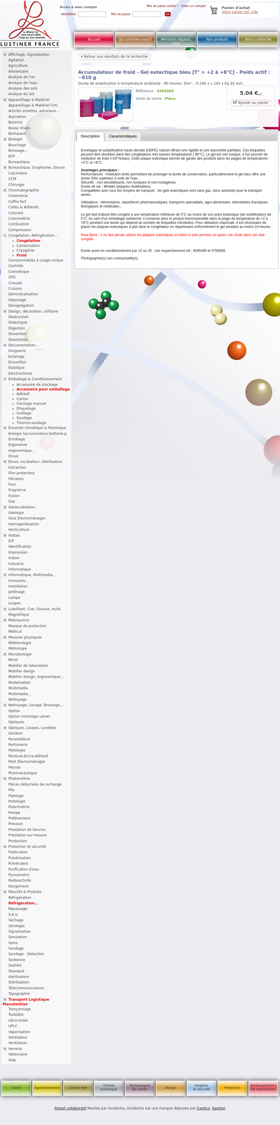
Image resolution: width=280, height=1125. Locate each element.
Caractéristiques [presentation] (123, 136)
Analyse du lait (21, 94)
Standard (16, 971)
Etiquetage (26, 409)
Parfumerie (18, 745)
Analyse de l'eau (22, 83)
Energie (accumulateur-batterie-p (37, 434)
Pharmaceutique (22, 773)
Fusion (14, 496)
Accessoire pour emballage (43, 389)
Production (17, 841)
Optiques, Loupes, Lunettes (32, 728)
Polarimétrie (19, 807)
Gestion (218, 1108)
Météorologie (19, 643)
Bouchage (17, 145)
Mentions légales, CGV (176, 41)
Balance (15, 122)
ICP (11, 541)
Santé (16, 1088)
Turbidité (16, 1015)
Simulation (17, 937)
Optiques (16, 722)
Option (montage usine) (29, 716)
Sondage (16, 948)
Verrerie (15, 1049)
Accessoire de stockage (37, 385)
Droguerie (17, 351)
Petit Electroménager (26, 762)
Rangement (18, 886)
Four (12, 484)
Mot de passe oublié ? (162, 6)
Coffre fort (17, 202)
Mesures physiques (25, 637)
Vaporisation (19, 1032)
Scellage (24, 413)
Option (14, 711)
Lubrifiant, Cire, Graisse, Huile (34, 609)
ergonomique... (21, 451)
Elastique (16, 368)
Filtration (16, 479)
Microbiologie (20, 654)
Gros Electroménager (27, 518)
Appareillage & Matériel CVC (33, 105)
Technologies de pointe (140, 1087)
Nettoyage (17, 699)
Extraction (17, 467)
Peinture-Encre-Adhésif (28, 756)
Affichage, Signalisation (29, 55)
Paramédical (19, 739)
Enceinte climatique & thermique (37, 428)
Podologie (16, 801)
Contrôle (15, 266)
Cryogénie (25, 250)
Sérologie (16, 926)
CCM (12, 179)
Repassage (17, 909)
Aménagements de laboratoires (263, 1087)
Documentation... (23, 345)
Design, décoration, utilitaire (33, 311)
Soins (13, 943)
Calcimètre (17, 173)
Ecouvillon (17, 362)
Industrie (16, 564)
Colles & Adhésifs (23, 207)
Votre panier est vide (240, 12)
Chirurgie (16, 185)
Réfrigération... (23, 903)
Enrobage (16, 439)
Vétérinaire (17, 1054)
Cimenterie (18, 196)
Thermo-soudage (31, 423)
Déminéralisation (23, 294)
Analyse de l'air (21, 77)
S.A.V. (13, 915)
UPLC (13, 1026)
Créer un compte (193, 6)
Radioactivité (19, 880)
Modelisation (19, 683)
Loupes (14, 603)
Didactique (17, 322)
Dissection (17, 334)
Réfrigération (19, 898)
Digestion (16, 328)
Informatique (19, 569)
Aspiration (17, 117)
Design (170, 1088)
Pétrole (14, 767)
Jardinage (16, 592)
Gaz (11, 501)
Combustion (18, 224)
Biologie (15, 139)
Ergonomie (17, 445)
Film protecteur (21, 473)
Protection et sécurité (27, 847)
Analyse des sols (22, 88)
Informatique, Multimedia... (32, 575)
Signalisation (19, 931)
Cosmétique (18, 272)
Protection (232, 1088)
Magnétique (18, 615)
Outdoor (15, 733)
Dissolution (18, 340)
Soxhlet (15, 965)
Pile (11, 790)
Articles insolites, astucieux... (34, 111)
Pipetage (16, 796)
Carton (22, 399)
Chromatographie (23, 190)
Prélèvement (19, 818)
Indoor (14, 558)
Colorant (15, 213)
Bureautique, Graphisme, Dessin (36, 167)
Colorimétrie (19, 219)
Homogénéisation (23, 524)
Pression (15, 824)
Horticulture (18, 530)
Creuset (15, 283)
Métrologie (17, 648)
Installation (18, 586)
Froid (22, 255)
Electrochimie (20, 373)
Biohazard (17, 134)
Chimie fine (78, 1088)
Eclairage (16, 357)
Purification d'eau (23, 869)
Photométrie (19, 779)
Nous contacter (258, 39)
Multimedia (18, 688)
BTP (11, 156)
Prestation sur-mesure (27, 835)
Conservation (28, 246)
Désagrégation (21, 306)
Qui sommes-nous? (135, 39)
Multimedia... (19, 694)
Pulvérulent (18, 863)
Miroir (13, 660)
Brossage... (18, 151)
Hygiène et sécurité (201, 1087)
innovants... (18, 581)
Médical (15, 631)
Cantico (203, 1108)
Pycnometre (18, 875)
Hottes (14, 535)
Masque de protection (27, 626)
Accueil (94, 39)
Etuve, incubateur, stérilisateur (35, 462)
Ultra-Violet (18, 1020)
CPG (12, 277)
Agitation (16, 60)
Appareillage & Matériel (29, 100)
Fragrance (17, 490)
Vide (12, 1060)
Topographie (19, 994)
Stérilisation (18, 982)
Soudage (24, 418)
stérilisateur (18, 977)
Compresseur (20, 230)
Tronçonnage (19, 1009)
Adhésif (23, 394)
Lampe (14, 598)
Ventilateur (18, 1037)
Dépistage (17, 300)
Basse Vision (19, 128)
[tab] (90, 136)
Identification (20, 547)
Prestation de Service (27, 830)
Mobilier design (21, 671)
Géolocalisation (21, 507)
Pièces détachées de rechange (35, 784)
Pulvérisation (19, 858)
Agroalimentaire (47, 1088)
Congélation (28, 241)
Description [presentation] (90, 136)
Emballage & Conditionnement (35, 379)
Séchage (16, 920)
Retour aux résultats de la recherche (114, 57)
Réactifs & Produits (24, 892)
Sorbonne (16, 960)
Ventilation (17, 1043)
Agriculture (18, 66)
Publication (18, 852)
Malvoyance (18, 620)
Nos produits (217, 39)
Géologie (16, 513)
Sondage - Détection (26, 954)
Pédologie (16, 750)
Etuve (13, 456)
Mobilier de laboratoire (28, 666)
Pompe (14, 813)
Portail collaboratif (70, 1108)
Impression (18, 552)
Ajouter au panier (251, 102)
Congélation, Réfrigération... (33, 235)
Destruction (18, 317)
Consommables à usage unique (35, 260)
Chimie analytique (108, 1087)
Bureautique (19, 162)
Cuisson (15, 289)
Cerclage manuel (31, 404)
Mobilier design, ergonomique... (36, 677)
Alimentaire (18, 71)
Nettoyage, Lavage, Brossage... (35, 705)
